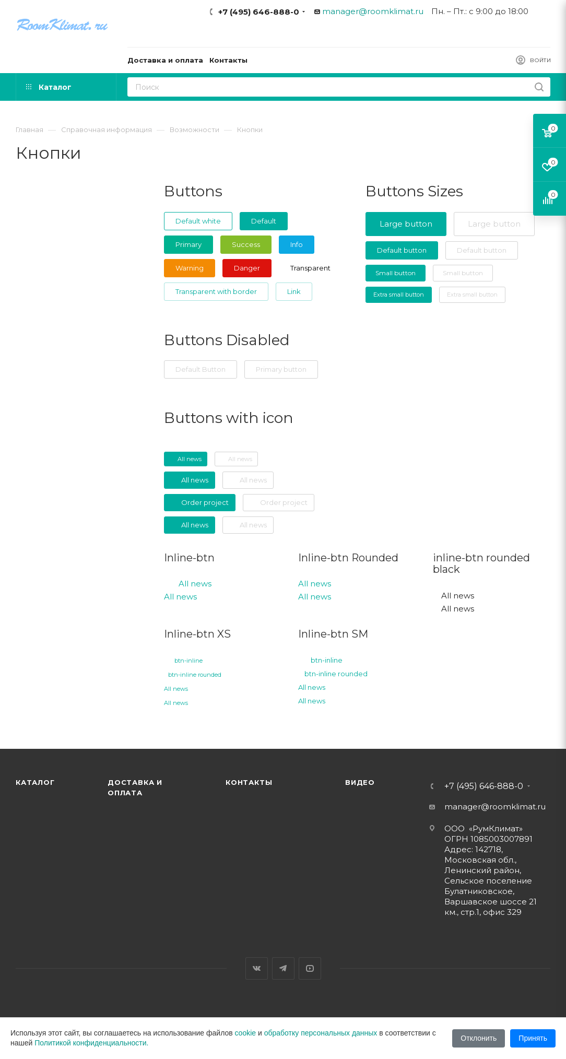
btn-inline (188, 660)
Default (263, 221)
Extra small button (398, 294)
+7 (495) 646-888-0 (258, 12)
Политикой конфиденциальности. (91, 1043)
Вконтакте (256, 968)
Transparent (310, 268)
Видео (360, 782)
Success (246, 244)
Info (296, 244)
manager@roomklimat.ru (372, 11)
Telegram (283, 968)
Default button (402, 250)
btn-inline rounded (194, 674)
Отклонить (479, 1038)
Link (294, 291)
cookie (245, 1033)
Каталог (35, 782)
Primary (188, 244)
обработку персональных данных (321, 1033)
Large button (406, 224)
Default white (198, 221)
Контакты (249, 782)
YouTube (310, 968)
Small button (395, 273)
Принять (532, 1038)
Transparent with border (216, 291)
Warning (189, 268)
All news (195, 584)
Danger (247, 268)
